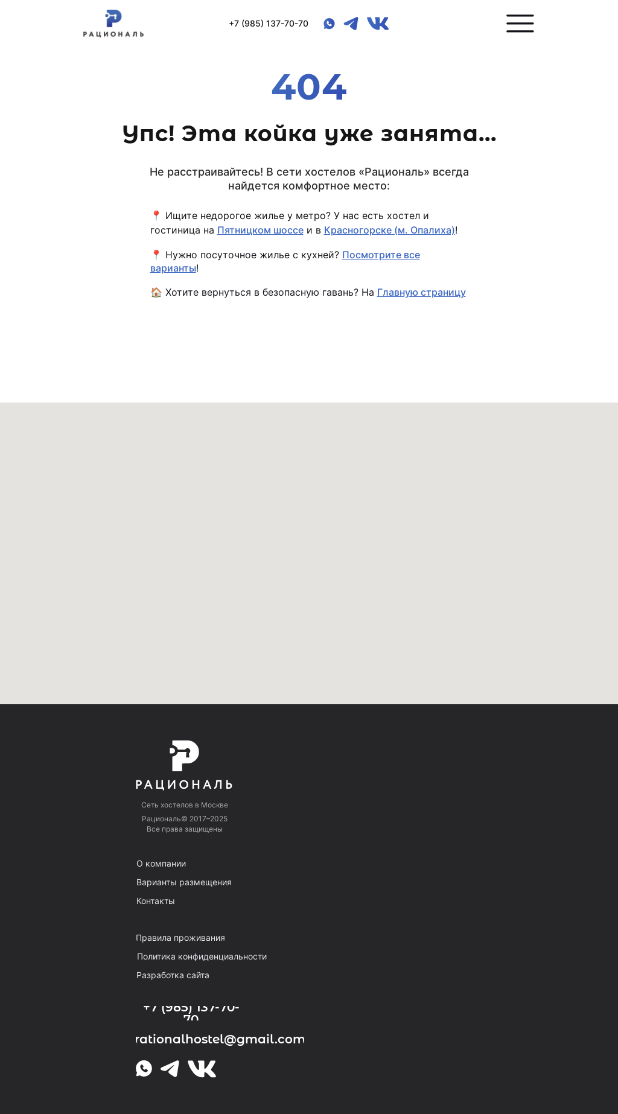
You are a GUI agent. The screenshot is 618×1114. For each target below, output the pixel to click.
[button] (520, 23)
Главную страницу (421, 292)
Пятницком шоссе (260, 230)
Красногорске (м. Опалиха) (389, 230)
